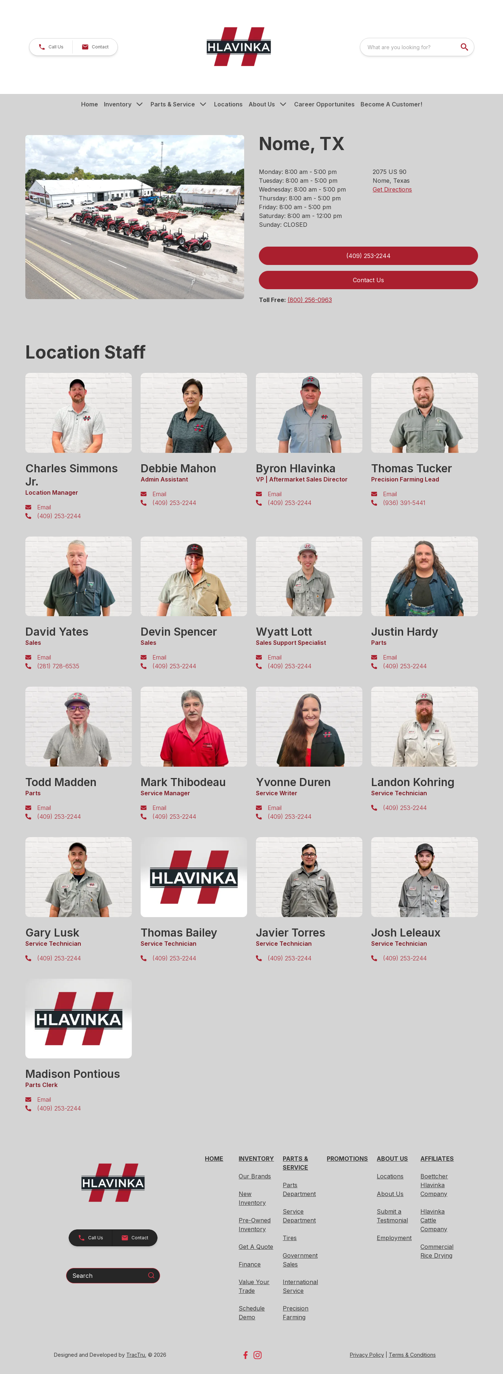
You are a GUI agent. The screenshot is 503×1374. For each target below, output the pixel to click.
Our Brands (255, 1176)
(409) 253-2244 (59, 516)
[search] (465, 47)
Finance (250, 1264)
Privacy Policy (367, 1355)
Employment (394, 1238)
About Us (262, 104)
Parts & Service (173, 104)
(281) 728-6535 (58, 666)
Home (89, 104)
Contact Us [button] (368, 280)
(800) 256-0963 (309, 299)
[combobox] (417, 47)
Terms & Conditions (412, 1355)
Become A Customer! (391, 104)
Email (44, 507)
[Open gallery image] (135, 217)
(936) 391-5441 (404, 502)
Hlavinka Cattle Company (433, 1220)
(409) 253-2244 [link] (368, 255)
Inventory (117, 104)
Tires (290, 1238)
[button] (50, 47)
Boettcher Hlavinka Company (434, 1185)
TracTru (135, 1355)
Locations (228, 104)
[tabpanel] (135, 218)
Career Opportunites (324, 104)
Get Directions (392, 189)
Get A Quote (256, 1246)
